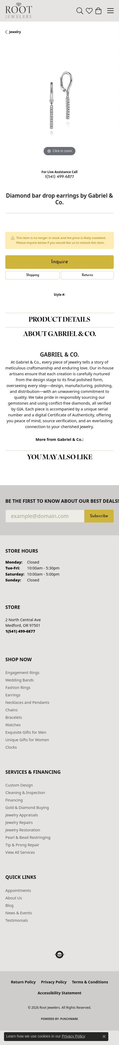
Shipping (32, 275)
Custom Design (19, 785)
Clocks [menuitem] (11, 747)
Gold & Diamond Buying (27, 807)
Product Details (59, 320)
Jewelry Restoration (22, 829)
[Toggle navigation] (110, 10)
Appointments (18, 890)
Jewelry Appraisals (21, 814)
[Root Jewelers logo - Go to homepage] (19, 10)
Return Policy (23, 981)
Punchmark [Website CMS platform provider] (69, 1019)
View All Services (20, 852)
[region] (59, 103)
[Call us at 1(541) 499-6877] (20, 631)
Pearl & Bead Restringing (28, 837)
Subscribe (99, 516)
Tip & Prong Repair (22, 844)
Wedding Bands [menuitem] (19, 680)
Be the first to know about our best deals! (59, 501)
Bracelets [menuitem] (13, 717)
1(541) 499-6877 (59, 177)
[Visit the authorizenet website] (59, 955)
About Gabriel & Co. (59, 334)
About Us (13, 897)
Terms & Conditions (90, 981)
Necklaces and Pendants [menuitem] (27, 702)
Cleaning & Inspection (25, 792)
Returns (87, 275)
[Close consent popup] (104, 1036)
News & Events (18, 912)
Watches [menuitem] (13, 724)
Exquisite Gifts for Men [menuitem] (25, 732)
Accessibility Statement (60, 992)
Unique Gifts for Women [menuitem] (27, 739)
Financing (14, 800)
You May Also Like (59, 457)
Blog (9, 905)
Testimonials (16, 920)
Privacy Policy (54, 981)
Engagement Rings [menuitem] (22, 672)
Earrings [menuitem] (12, 694)
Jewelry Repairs (19, 822)
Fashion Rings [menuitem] (17, 687)
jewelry (15, 32)
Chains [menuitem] (11, 709)
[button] (79, 10)
